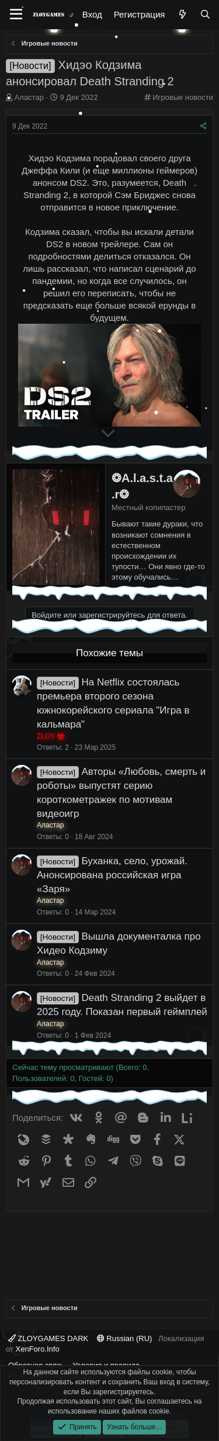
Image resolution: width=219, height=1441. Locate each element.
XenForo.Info (38, 1349)
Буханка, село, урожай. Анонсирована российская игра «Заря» (112, 875)
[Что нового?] (182, 14)
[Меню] (16, 14)
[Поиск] (205, 14)
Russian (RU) (124, 1338)
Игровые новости (182, 97)
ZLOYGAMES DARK (48, 1338)
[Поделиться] (203, 126)
